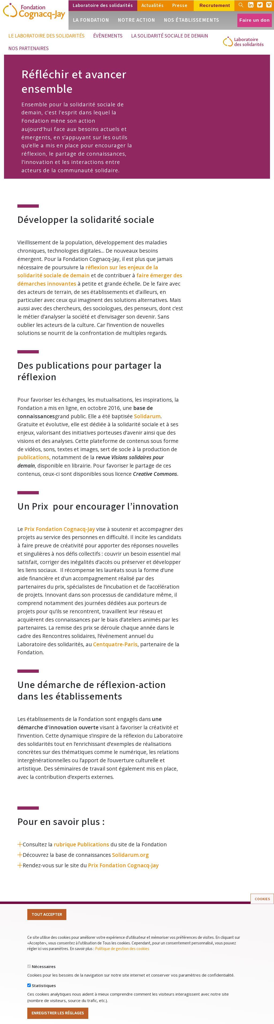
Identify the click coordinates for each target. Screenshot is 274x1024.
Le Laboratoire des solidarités (46, 36)
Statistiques (44, 987)
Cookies (262, 901)
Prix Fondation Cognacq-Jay (59, 529)
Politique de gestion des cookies (122, 951)
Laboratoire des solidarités (103, 5)
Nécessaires (44, 968)
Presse (180, 5)
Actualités (153, 5)
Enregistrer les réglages (58, 1015)
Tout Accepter (47, 917)
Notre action (136, 20)
